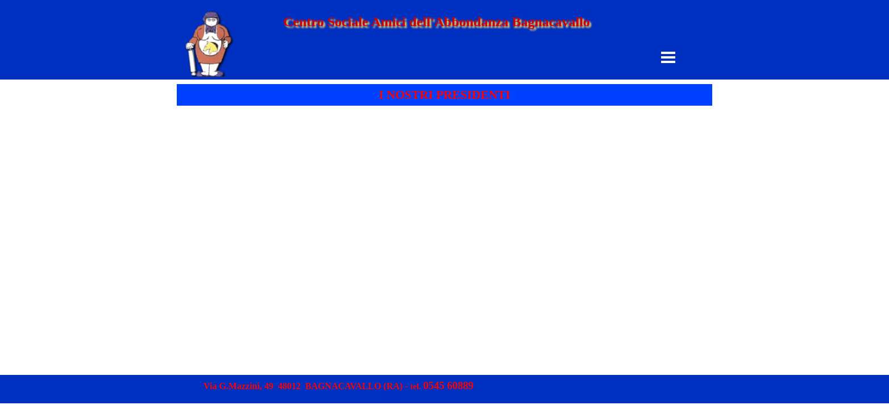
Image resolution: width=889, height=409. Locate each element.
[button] (448, 386)
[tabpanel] (444, 95)
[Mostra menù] (668, 57)
